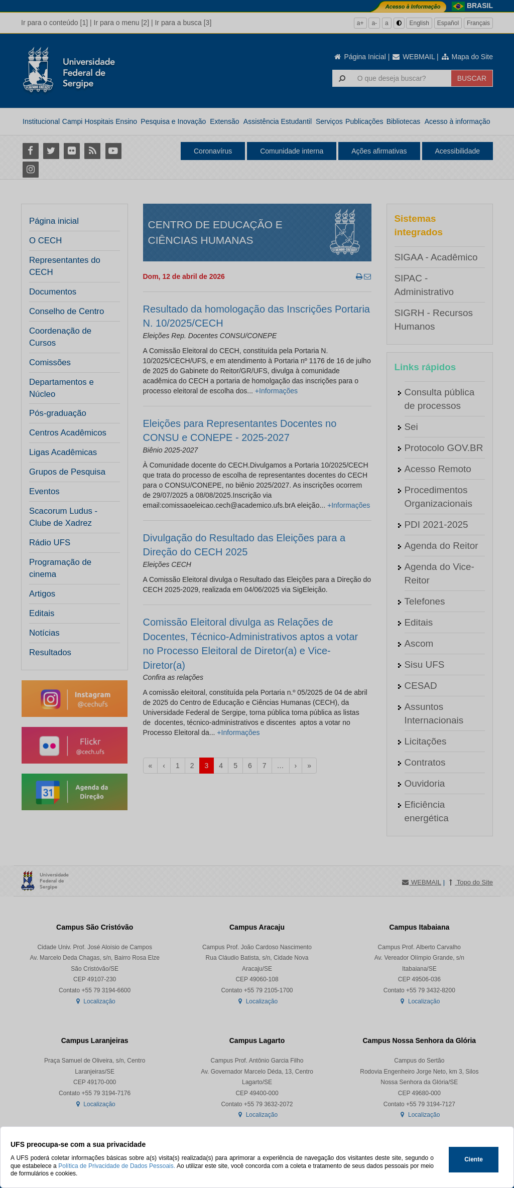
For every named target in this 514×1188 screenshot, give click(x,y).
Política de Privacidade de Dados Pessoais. (116, 1165)
